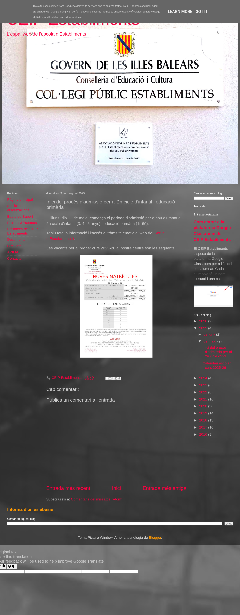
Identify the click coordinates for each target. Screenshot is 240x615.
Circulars (14, 246)
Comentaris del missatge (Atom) (96, 499)
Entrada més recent (68, 488)
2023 (203, 385)
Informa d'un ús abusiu (30, 509)
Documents (16, 240)
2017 (203, 427)
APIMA (12, 252)
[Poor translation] (12, 566)
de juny (210, 334)
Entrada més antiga (164, 488)
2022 (203, 392)
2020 (203, 406)
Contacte (14, 258)
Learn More (180, 11)
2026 (203, 321)
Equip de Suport (20, 217)
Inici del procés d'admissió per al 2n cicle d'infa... (217, 352)
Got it (202, 11)
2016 (203, 434)
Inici (116, 488)
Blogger (155, 538)
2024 (203, 378)
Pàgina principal (20, 200)
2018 (203, 420)
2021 (203, 399)
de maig (210, 341)
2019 (203, 413)
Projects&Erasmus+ (23, 223)
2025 (203, 328)
